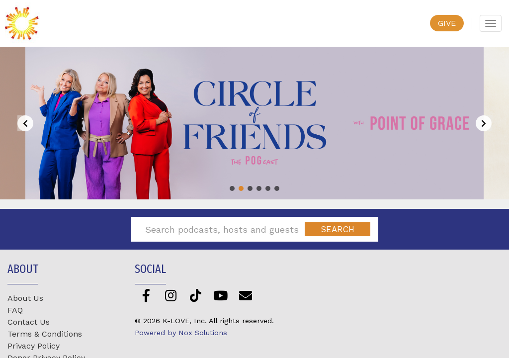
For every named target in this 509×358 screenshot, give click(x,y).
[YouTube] (220, 295)
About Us (25, 298)
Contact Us (28, 322)
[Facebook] (146, 295)
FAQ (15, 310)
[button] (232, 188)
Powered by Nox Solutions (181, 333)
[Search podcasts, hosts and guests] (222, 229)
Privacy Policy (33, 346)
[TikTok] (195, 295)
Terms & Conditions (44, 334)
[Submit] (337, 229)
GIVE (447, 23)
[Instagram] (171, 295)
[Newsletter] (245, 295)
